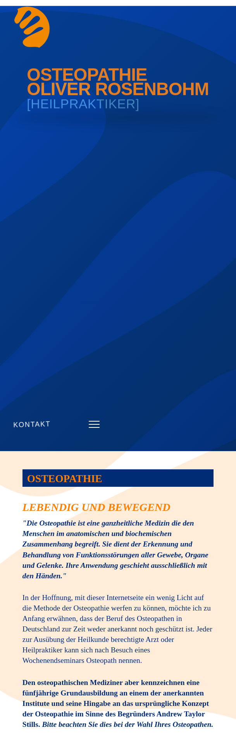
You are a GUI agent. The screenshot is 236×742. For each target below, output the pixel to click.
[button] (94, 424)
